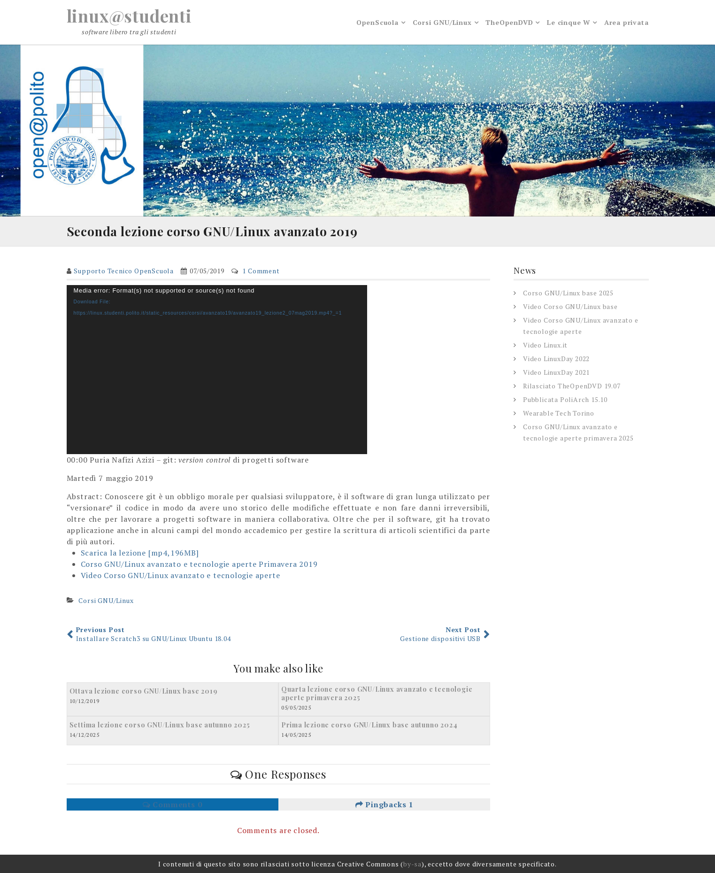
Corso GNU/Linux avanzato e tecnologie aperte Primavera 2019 (199, 564)
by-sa (412, 863)
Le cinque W (568, 22)
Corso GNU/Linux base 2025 (568, 292)
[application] (217, 369)
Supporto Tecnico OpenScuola (124, 270)
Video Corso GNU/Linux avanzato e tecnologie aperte (180, 575)
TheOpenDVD (509, 22)
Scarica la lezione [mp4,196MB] (140, 553)
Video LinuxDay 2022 (556, 358)
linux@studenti (129, 15)
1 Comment (260, 270)
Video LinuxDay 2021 (556, 372)
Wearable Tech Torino (558, 413)
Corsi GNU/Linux (442, 22)
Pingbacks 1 (384, 804)
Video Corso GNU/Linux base (570, 306)
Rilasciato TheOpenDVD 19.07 (572, 385)
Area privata (626, 22)
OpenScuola (377, 22)
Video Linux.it (545, 344)
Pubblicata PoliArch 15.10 (565, 399)
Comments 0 (172, 804)
